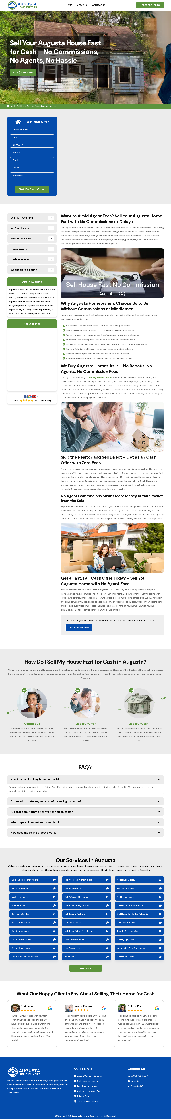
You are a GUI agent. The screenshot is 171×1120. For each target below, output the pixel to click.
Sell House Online (125, 957)
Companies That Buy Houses (131, 949)
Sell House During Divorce (76, 906)
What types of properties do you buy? (85, 822)
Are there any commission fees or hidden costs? (85, 812)
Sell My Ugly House (126, 940)
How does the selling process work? (85, 833)
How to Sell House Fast (128, 931)
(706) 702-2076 (150, 5)
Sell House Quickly (126, 880)
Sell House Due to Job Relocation (133, 914)
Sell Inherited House (21, 940)
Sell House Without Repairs (130, 906)
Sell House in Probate (74, 914)
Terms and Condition (87, 1102)
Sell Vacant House (126, 923)
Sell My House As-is (21, 923)
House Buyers (70, 957)
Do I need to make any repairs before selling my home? (85, 802)
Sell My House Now (21, 949)
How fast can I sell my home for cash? (85, 780)
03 (131, 690)
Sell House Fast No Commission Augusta (36, 106)
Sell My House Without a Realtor (79, 880)
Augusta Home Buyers (85, 1116)
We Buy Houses (19, 906)
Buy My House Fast (73, 889)
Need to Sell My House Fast (25, 957)
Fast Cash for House (87, 1086)
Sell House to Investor (88, 1081)
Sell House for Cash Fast (89, 1091)
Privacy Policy (84, 1096)
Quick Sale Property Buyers (25, 880)
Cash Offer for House (74, 940)
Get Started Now (79, 627)
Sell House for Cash (21, 914)
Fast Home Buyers (125, 889)
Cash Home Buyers (21, 897)
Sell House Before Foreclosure (78, 931)
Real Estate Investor (74, 949)
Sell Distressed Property (76, 897)
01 (24, 690)
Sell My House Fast (21, 889)
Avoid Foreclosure (20, 931)
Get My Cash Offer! (32, 189)
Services (82, 5)
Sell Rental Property (127, 897)
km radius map (32, 360)
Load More (85, 969)
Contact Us (98, 5)
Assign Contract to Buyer (89, 1076)
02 (77, 690)
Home (69, 5)
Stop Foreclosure (72, 923)
